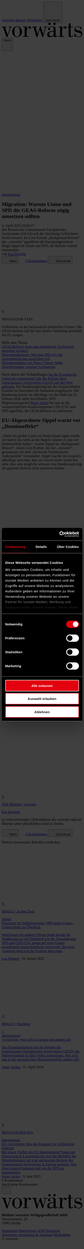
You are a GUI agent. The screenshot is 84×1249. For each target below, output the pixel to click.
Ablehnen (42, 712)
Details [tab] (41, 546)
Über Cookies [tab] (68, 546)
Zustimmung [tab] (15, 546)
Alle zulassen (42, 685)
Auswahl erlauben (42, 699)
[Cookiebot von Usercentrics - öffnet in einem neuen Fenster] (60, 534)
